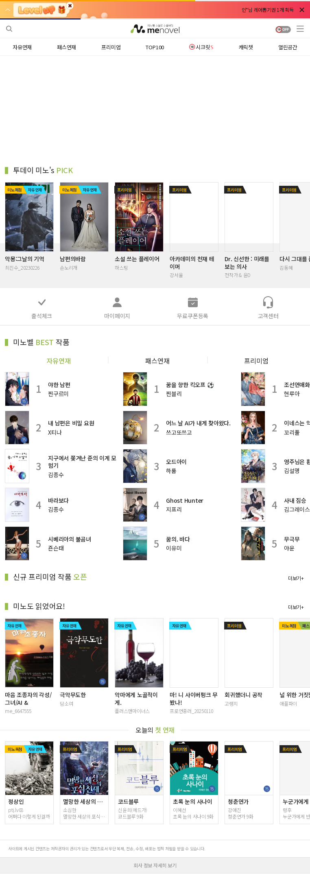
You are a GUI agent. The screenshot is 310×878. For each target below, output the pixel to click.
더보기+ (296, 578)
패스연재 (157, 360)
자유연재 (58, 360)
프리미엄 (256, 360)
